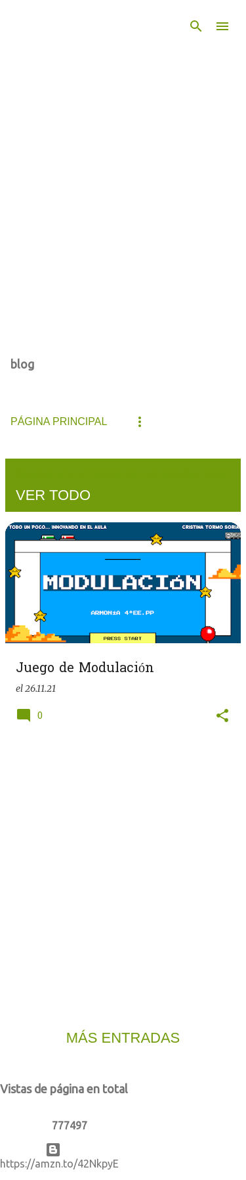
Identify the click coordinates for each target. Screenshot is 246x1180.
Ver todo (53, 495)
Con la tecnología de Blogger (123, 1150)
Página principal (58, 421)
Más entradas (123, 1038)
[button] (222, 716)
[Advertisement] (123, 875)
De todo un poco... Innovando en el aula (91, 71)
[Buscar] (196, 26)
